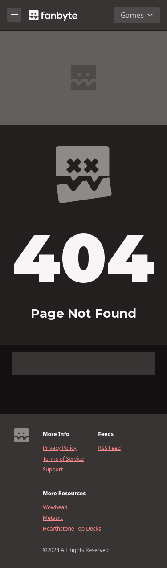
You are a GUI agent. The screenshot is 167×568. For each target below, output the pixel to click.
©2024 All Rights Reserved (76, 550)
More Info (56, 434)
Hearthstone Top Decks (72, 528)
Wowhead (55, 507)
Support (53, 469)
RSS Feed (109, 448)
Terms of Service (63, 458)
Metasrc (53, 518)
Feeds (106, 434)
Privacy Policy (60, 448)
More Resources (64, 493)
